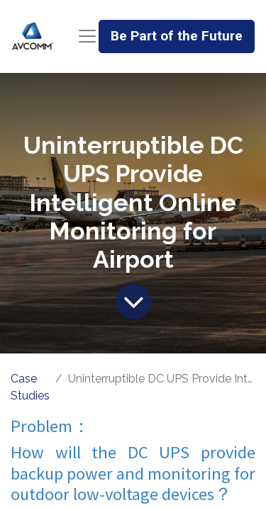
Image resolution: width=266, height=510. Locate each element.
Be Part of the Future (177, 36)
